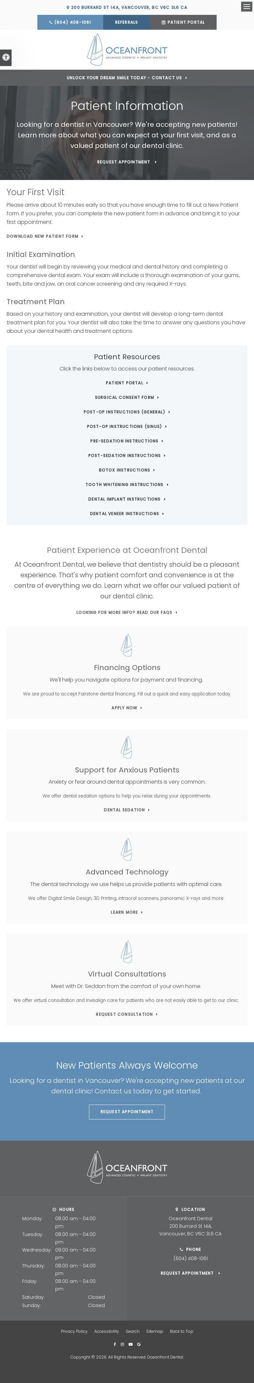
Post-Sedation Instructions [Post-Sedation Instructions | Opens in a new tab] (124, 455)
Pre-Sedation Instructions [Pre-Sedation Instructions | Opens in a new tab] (124, 440)
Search (133, 1331)
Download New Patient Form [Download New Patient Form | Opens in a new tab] (42, 235)
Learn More (124, 911)
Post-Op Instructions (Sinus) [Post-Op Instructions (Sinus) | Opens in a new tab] (124, 426)
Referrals (126, 22)
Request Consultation (124, 1014)
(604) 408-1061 (72, 22)
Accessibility (106, 1331)
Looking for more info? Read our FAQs (124, 612)
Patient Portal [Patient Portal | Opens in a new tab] (186, 22)
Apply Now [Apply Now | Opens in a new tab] (124, 707)
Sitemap (154, 1331)
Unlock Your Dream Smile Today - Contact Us (124, 77)
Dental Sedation (124, 809)
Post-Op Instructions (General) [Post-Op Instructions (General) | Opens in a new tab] (124, 411)
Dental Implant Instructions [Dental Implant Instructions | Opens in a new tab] (124, 499)
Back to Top (181, 1331)
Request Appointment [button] (124, 161)
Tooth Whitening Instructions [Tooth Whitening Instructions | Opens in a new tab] (124, 484)
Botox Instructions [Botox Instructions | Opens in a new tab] (124, 470)
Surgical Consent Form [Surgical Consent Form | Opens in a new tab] (124, 397)
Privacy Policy (74, 1331)
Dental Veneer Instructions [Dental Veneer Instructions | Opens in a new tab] (124, 513)
